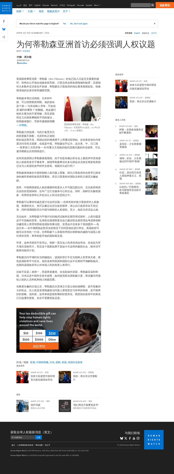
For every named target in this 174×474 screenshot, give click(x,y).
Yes (64, 23)
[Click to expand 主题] (32, 11)
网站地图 (39, 445)
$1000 (39, 339)
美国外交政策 (75, 362)
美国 (64, 362)
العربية (18, 5)
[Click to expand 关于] (67, 11)
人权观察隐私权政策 (25, 445)
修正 (13, 445)
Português (71, 5)
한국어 (154, 33)
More (98, 5)
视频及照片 (53, 11)
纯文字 (47, 445)
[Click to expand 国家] (20, 11)
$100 (39, 333)
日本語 (62, 5)
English (37, 5)
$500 (25, 339)
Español (89, 5)
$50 (25, 333)
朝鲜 (58, 362)
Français (46, 5)
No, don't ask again (79, 23)
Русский (80, 5)
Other (52, 339)
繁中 (31, 5)
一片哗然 (21, 125)
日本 (52, 362)
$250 (52, 333)
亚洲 (32, 362)
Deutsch (54, 5)
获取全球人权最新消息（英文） (31, 432)
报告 (41, 11)
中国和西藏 (42, 362)
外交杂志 (26, 51)
